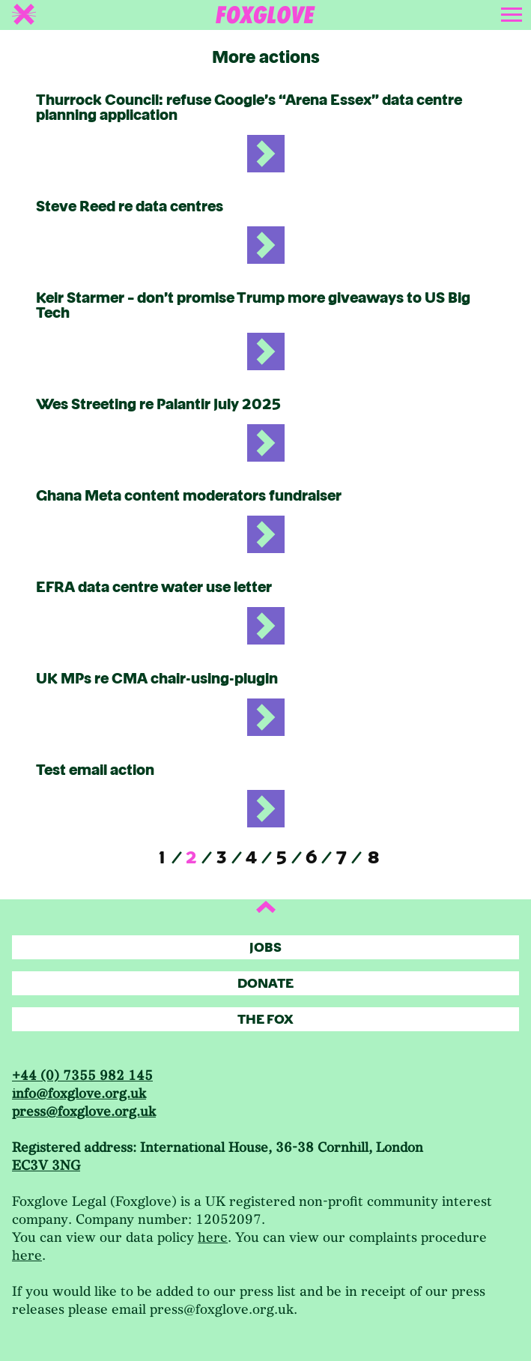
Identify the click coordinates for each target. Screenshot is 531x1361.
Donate (265, 983)
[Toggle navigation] (513, 12)
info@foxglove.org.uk (79, 1093)
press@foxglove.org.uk (84, 1111)
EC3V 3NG (46, 1165)
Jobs (265, 947)
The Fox (265, 1019)
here (213, 1237)
